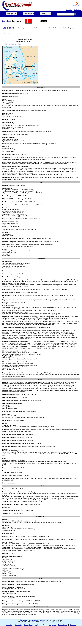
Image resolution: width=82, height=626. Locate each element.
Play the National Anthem (11, 44)
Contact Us (77, 10)
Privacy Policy (28, 625)
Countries (6, 21)
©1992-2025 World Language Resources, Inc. (34, 620)
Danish (6, 33)
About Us (69, 10)
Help (36, 625)
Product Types (62, 625)
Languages (52, 625)
